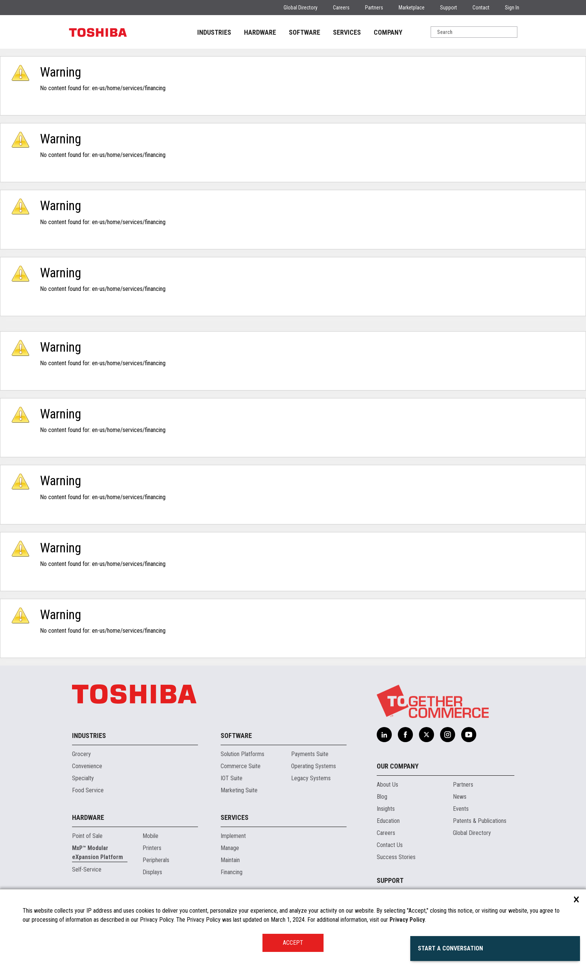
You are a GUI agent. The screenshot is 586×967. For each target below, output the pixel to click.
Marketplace (412, 8)
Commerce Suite (241, 766)
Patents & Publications (479, 820)
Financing (231, 872)
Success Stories (396, 857)
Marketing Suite (239, 790)
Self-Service (86, 869)
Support (448, 8)
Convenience (87, 766)
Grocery (81, 754)
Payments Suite (309, 754)
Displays (152, 872)
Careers (341, 8)
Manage (230, 848)
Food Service (88, 790)
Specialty (83, 778)
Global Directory (301, 8)
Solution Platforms (242, 754)
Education (388, 820)
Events (461, 808)
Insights (386, 808)
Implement (233, 835)
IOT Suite (231, 778)
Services (235, 817)
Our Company (398, 766)
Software (236, 735)
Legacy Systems (311, 778)
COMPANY (388, 32)
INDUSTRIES (214, 32)
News (459, 796)
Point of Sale (87, 835)
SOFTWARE (304, 32)
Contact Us (390, 845)
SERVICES (347, 32)
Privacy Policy (407, 919)
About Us (387, 784)
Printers (152, 848)
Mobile (150, 835)
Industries (89, 735)
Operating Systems (313, 766)
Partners (374, 8)
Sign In (512, 8)
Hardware (88, 817)
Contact (480, 8)
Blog (382, 796)
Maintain (230, 860)
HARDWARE (260, 32)
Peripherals (156, 860)
